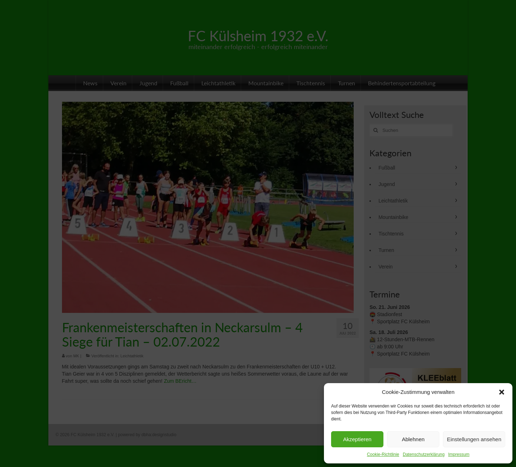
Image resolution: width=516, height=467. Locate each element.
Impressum (458, 454)
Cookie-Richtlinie (383, 454)
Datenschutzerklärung (424, 454)
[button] (501, 392)
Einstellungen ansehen (474, 439)
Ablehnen (413, 439)
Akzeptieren (357, 439)
